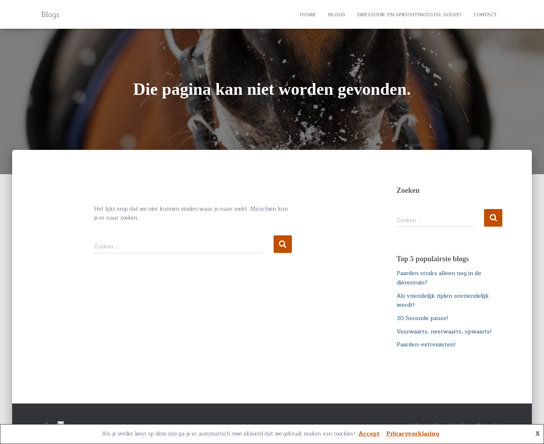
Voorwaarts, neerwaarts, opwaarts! (444, 331)
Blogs (336, 15)
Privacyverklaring (412, 433)
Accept (369, 433)
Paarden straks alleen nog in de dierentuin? (439, 278)
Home (308, 15)
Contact (485, 15)
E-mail (60, 423)
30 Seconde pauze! (422, 318)
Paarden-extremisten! (426, 344)
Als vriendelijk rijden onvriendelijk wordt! (443, 300)
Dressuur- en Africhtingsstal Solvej (409, 15)
